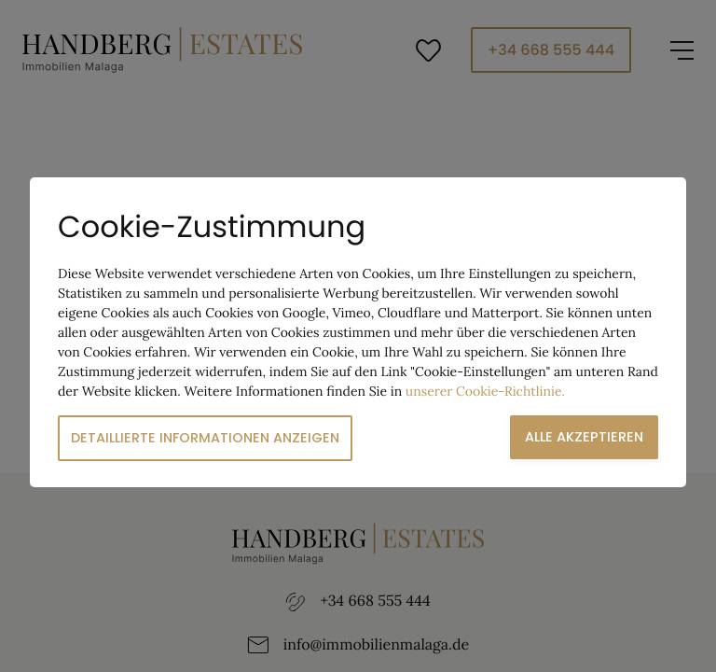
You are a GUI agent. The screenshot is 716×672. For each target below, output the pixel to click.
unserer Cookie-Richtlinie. (485, 391)
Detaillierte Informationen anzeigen (205, 437)
